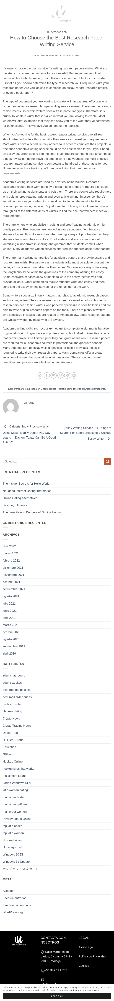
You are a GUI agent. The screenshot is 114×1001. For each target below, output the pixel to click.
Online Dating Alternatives (20, 498)
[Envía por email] (60, 375)
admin (75, 55)
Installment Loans (14, 776)
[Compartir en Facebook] (47, 375)
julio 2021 (9, 603)
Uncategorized (57, 32)
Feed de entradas (14, 898)
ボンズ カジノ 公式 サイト (20, 869)
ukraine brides (12, 840)
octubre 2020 (11, 632)
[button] (9, 12)
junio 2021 (10, 610)
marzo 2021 (11, 625)
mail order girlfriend (15, 804)
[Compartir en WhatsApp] (40, 375)
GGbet (7, 754)
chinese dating (12, 711)
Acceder (8, 890)
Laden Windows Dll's (17, 783)
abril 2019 (9, 653)
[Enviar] (107, 461)
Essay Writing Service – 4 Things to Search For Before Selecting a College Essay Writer (85, 433)
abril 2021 (9, 618)
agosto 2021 (11, 596)
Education (9, 747)
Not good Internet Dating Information (27, 491)
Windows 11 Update (16, 861)
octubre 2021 (11, 582)
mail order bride (13, 797)
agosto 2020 (11, 639)
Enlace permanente (94, 389)
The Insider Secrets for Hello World (26, 483)
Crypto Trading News (17, 725)
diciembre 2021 (13, 567)
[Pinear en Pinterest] (67, 375)
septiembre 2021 (14, 589)
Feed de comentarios (17, 905)
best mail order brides (17, 697)
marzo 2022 (11, 553)
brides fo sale (12, 704)
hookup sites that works (18, 768)
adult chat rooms (14, 675)
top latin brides (12, 826)
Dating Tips (10, 733)
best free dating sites (16, 689)
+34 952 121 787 (55, 970)
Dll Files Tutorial (13, 740)
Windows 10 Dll (13, 854)
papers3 (57, 305)
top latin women (13, 833)
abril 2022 (9, 546)
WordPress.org (13, 912)
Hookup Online (13, 761)
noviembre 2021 (13, 575)
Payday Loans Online (17, 819)
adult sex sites (12, 682)
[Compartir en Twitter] (53, 375)
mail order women (15, 811)
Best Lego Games (15, 505)
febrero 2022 (11, 560)
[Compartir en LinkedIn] (74, 375)
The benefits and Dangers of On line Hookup (32, 512)
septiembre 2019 (14, 646)
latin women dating (15, 790)
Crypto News (11, 718)
